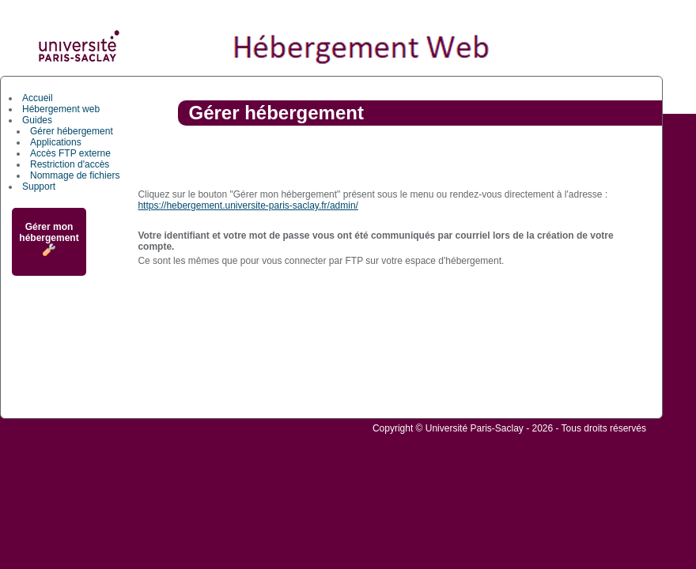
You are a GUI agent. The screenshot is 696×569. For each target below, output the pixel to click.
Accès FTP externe (70, 153)
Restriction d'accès (69, 164)
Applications (55, 142)
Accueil (37, 98)
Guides (37, 120)
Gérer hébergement (71, 131)
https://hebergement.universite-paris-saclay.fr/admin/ (248, 205)
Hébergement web (61, 109)
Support (38, 186)
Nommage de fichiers (74, 175)
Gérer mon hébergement (48, 238)
